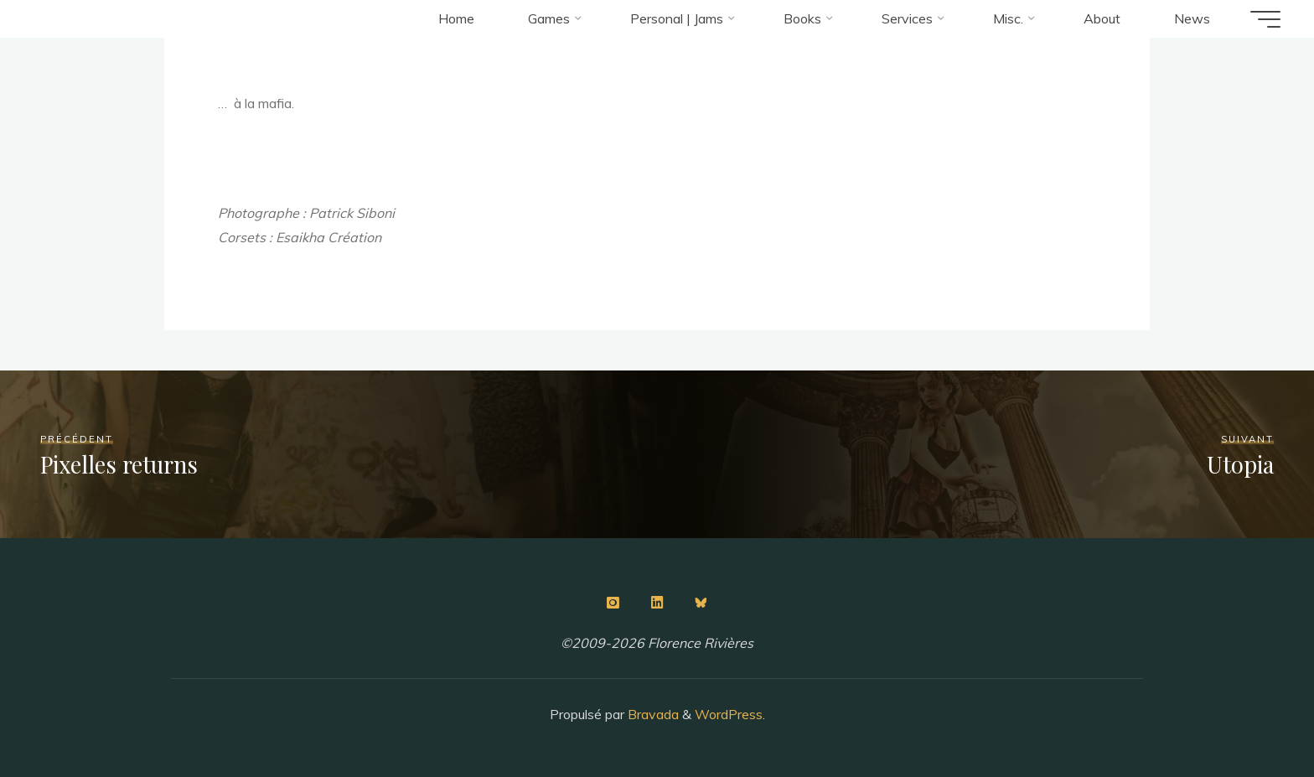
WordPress (729, 714)
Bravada (651, 714)
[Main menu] (1265, 19)
